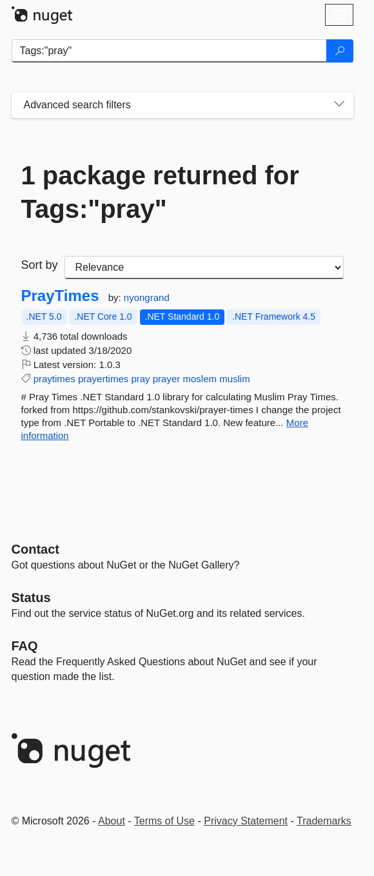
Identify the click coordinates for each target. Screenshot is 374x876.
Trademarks (324, 820)
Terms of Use (164, 820)
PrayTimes (60, 296)
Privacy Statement (246, 820)
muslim (234, 378)
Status (31, 597)
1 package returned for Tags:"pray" (160, 192)
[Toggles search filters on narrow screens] (339, 105)
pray (140, 378)
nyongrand (147, 297)
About (111, 820)
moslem (199, 378)
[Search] (339, 51)
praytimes (54, 378)
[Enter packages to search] (169, 51)
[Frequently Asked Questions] (25, 646)
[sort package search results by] (204, 267)
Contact (35, 549)
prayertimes (103, 378)
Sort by (39, 264)
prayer (167, 378)
